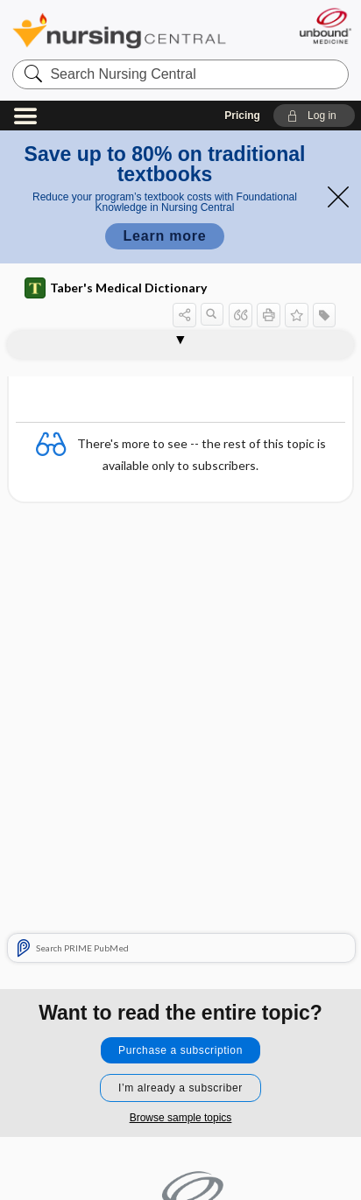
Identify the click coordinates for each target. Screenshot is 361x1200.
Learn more (164, 235)
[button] (314, 115)
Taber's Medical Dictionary (116, 287)
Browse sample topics (181, 1118)
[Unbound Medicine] (324, 26)
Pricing (242, 115)
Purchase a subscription (180, 1050)
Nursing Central (119, 30)
